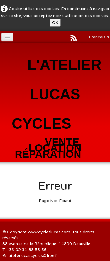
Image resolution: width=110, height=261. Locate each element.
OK (55, 22)
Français (99, 36)
